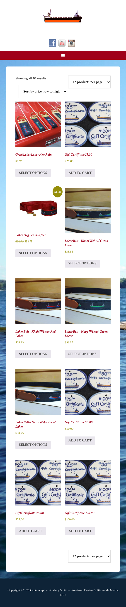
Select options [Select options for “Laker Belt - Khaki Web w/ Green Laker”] (82, 263)
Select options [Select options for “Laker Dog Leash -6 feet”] (33, 253)
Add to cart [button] (80, 173)
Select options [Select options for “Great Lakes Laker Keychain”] (33, 173)
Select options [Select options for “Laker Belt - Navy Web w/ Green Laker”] (82, 354)
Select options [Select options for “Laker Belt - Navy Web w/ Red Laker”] (33, 444)
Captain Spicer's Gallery (63, 16)
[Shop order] (43, 91)
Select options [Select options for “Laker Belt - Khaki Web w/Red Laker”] (33, 354)
